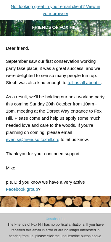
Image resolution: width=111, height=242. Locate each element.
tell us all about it (84, 82)
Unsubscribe (55, 219)
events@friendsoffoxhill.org (32, 139)
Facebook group (22, 189)
